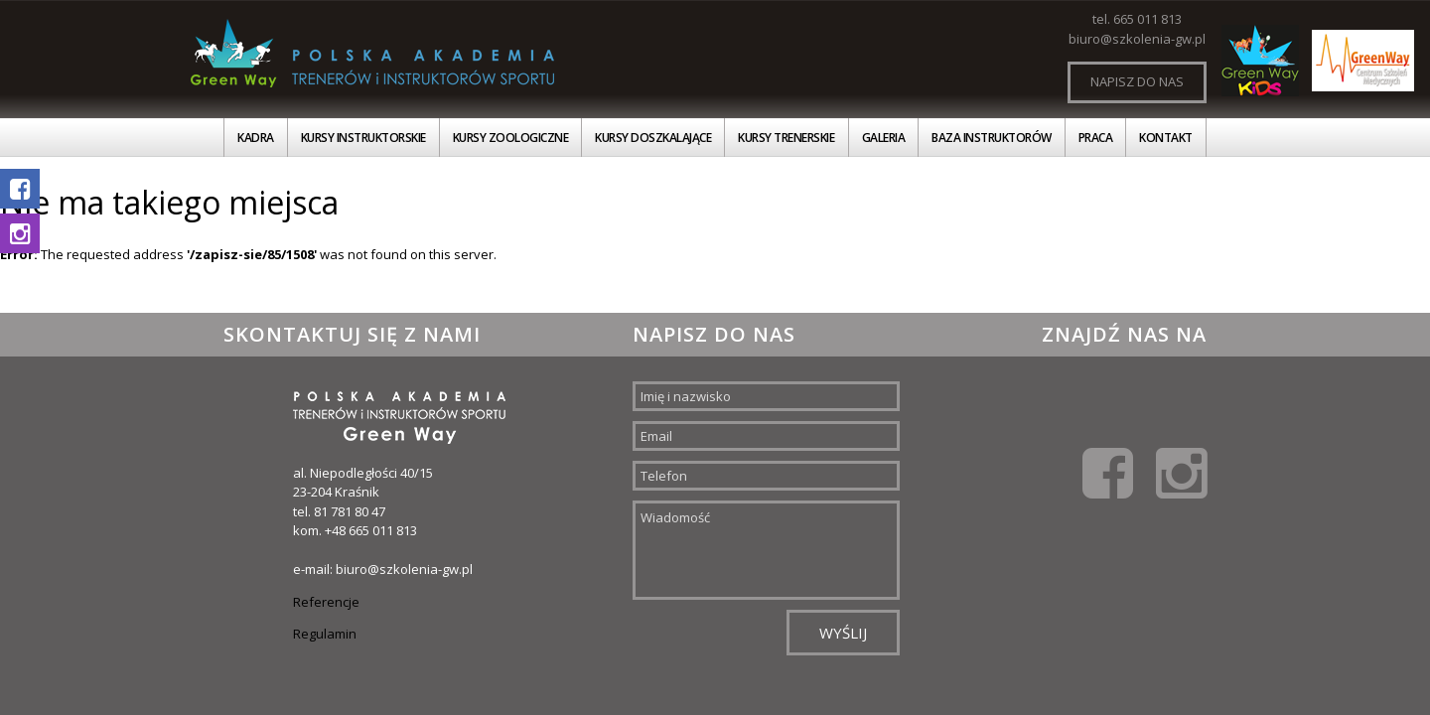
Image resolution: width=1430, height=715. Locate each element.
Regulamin (325, 634)
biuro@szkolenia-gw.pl (1137, 39)
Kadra (255, 137)
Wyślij (843, 633)
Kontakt (1166, 137)
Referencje (326, 602)
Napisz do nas (1137, 81)
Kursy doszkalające (653, 137)
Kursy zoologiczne (511, 137)
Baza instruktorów (991, 137)
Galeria (884, 137)
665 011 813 (1147, 19)
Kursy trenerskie (786, 137)
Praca (1095, 137)
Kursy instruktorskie (363, 137)
